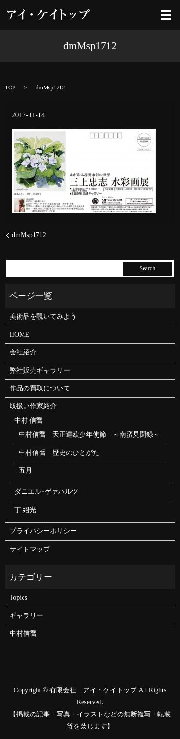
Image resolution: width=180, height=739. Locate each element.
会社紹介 (23, 352)
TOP (10, 87)
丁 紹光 (25, 510)
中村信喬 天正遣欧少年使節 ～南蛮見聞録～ (89, 434)
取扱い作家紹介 (33, 406)
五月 (25, 470)
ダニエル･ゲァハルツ (46, 491)
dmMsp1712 (29, 234)
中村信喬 (23, 633)
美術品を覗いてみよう (43, 316)
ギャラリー (26, 615)
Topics (18, 597)
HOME (19, 334)
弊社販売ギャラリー (40, 370)
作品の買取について (40, 388)
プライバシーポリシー (43, 531)
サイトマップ (30, 549)
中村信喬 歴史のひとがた (59, 452)
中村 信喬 (28, 420)
